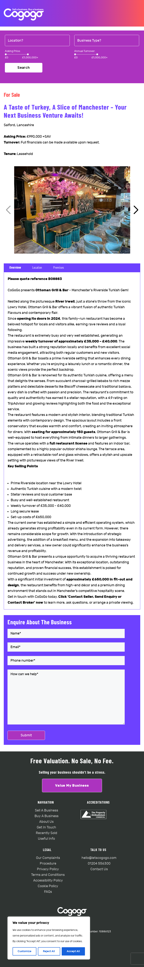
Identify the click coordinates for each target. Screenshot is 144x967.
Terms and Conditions (48, 875)
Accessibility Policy (48, 880)
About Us (46, 822)
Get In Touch (46, 827)
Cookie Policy (48, 886)
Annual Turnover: (84, 51)
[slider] (6, 54)
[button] (135, 210)
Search (23, 68)
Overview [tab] (15, 267)
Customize (24, 951)
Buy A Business (46, 816)
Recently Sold (46, 833)
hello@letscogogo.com (99, 858)
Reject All (49, 951)
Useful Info (46, 839)
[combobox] (37, 40)
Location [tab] (37, 267)
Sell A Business (46, 810)
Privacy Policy (48, 869)
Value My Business (72, 785)
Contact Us (99, 869)
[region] (49, 938)
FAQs (48, 892)
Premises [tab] (58, 267)
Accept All (73, 951)
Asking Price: (13, 51)
